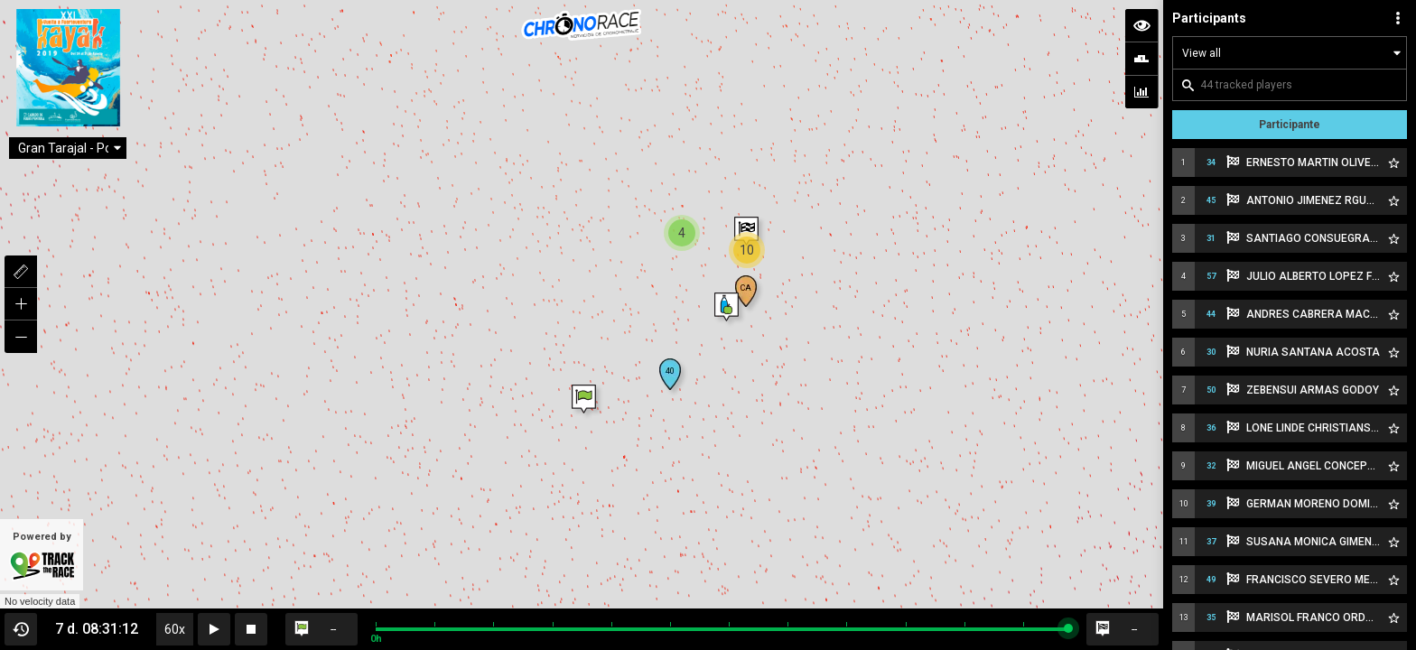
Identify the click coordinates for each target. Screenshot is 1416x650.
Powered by (41, 556)
